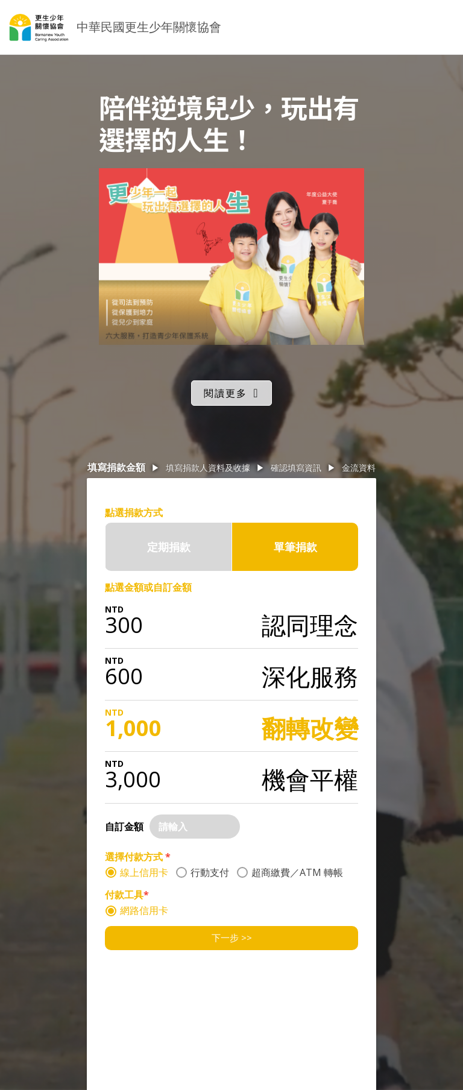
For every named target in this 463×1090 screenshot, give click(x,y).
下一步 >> (232, 937)
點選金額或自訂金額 (148, 587)
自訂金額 (124, 826)
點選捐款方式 (134, 512)
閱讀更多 (225, 393)
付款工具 (127, 894)
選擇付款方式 (138, 856)
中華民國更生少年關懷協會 (149, 27)
